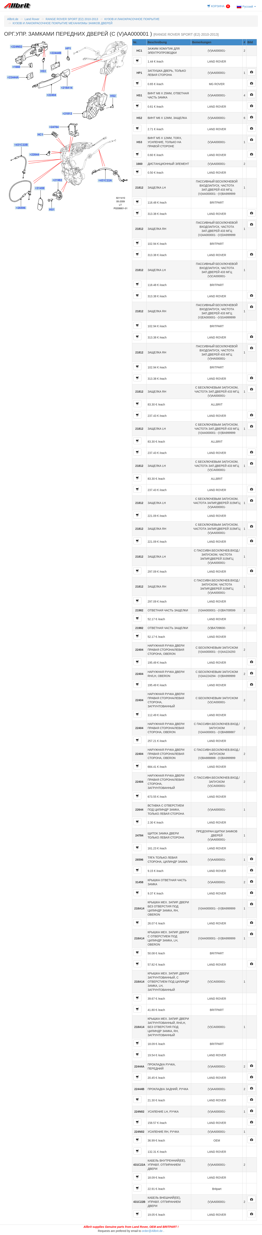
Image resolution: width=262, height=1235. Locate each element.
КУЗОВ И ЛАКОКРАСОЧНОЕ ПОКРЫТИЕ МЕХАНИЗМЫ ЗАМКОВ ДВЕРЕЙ (63, 23)
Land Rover (32, 19)
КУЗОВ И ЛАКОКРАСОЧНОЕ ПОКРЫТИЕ (131, 19)
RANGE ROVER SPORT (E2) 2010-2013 (72, 19)
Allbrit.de (12, 19)
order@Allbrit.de (152, 1231)
